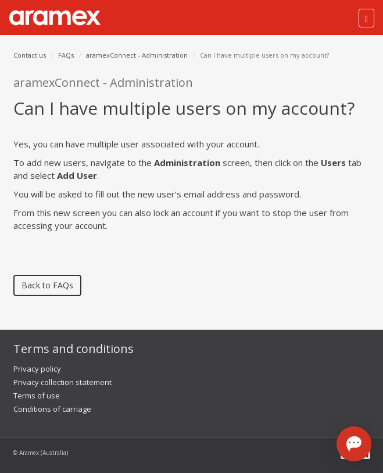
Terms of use (36, 395)
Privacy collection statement (62, 382)
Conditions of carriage (52, 409)
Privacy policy (37, 368)
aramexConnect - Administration (137, 55)
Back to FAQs (47, 285)
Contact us (29, 55)
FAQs (66, 55)
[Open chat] (354, 443)
